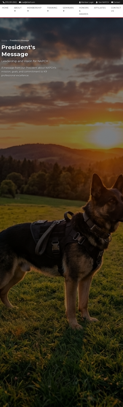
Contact (115, 2)
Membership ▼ (34, 9)
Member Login (86, 2)
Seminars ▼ (68, 9)
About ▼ (18, 9)
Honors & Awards (84, 11)
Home (4, 40)
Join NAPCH (102, 2)
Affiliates (100, 8)
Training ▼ (52, 9)
